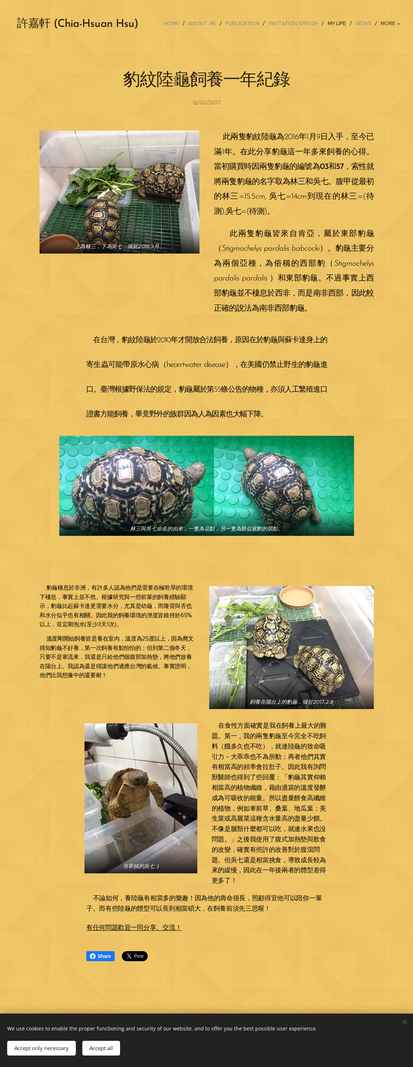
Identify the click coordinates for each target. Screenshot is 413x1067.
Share (100, 956)
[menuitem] (175, 23)
